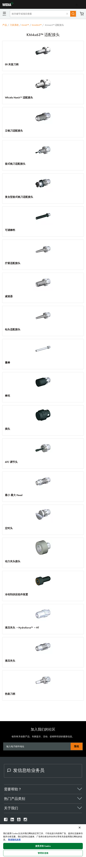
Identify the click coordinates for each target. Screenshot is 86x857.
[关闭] (80, 828)
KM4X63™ (37, 25)
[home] (7, 5)
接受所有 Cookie (43, 846)
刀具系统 (14, 25)
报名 (76, 746)
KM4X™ (25, 25)
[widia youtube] (18, 820)
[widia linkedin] (12, 820)
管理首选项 (43, 853)
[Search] (73, 14)
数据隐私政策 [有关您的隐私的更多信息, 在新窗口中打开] (14, 839)
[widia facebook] (5, 820)
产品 (4, 25)
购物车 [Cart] (82, 14)
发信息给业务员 (25, 770)
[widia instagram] (25, 820)
